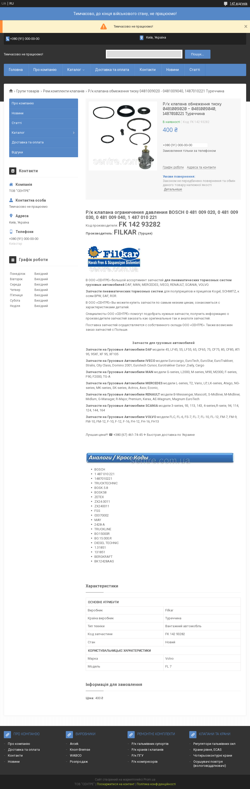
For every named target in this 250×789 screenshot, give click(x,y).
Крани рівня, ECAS (207, 749)
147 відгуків (238, 3)
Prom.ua (149, 779)
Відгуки (17, 152)
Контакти (148, 70)
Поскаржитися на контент (115, 784)
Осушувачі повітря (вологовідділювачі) (209, 764)
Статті (195, 70)
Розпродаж (79, 761)
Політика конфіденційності (156, 784)
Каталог (74, 70)
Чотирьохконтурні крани (212, 755)
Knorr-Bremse (80, 749)
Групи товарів (27, 91)
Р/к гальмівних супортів (150, 744)
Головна (16, 70)
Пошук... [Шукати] (197, 54)
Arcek (74, 744)
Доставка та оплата (112, 70)
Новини (172, 70)
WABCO (76, 755)
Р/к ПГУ (137, 755)
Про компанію (45, 70)
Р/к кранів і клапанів (148, 749)
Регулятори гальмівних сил (214, 744)
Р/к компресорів (145, 761)
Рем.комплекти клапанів (63, 91)
